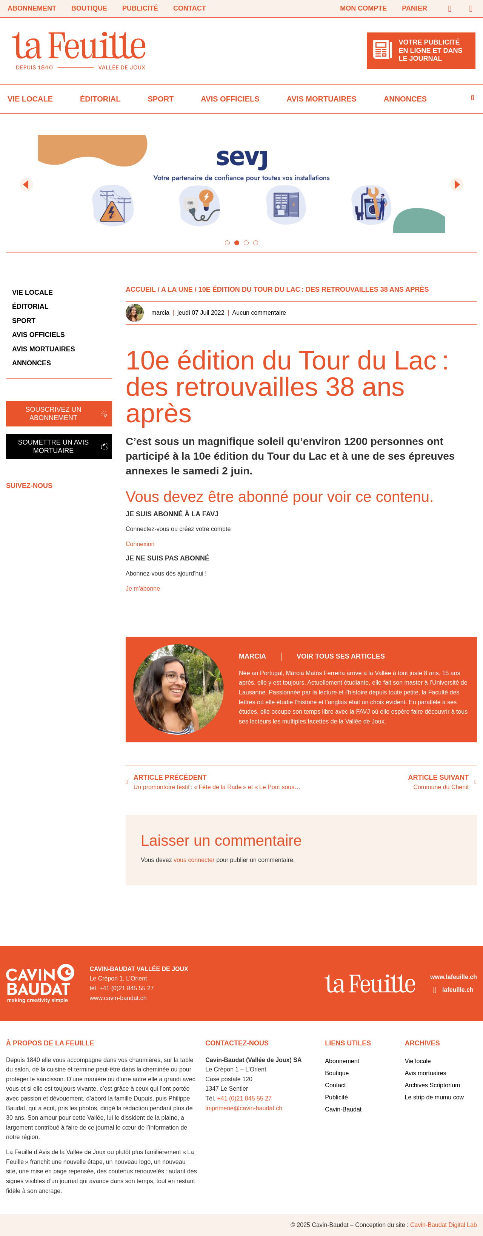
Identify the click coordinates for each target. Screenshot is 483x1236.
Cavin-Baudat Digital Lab (443, 1225)
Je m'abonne (143, 588)
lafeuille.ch (458, 990)
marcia (252, 656)
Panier (414, 8)
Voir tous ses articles (341, 656)
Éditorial (100, 99)
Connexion (140, 544)
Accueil (141, 289)
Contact (189, 8)
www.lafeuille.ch (453, 977)
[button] (26, 184)
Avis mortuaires (322, 99)
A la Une (177, 289)
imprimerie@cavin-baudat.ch (243, 1108)
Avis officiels (230, 99)
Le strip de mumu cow (434, 1097)
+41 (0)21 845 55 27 (244, 1098)
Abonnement (32, 8)
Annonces (405, 99)
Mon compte (363, 8)
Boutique (89, 8)
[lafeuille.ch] (434, 989)
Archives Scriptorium (432, 1085)
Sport (161, 99)
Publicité (140, 8)
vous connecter (194, 860)
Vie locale (30, 99)
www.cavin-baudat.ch (117, 998)
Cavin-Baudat (343, 1109)
